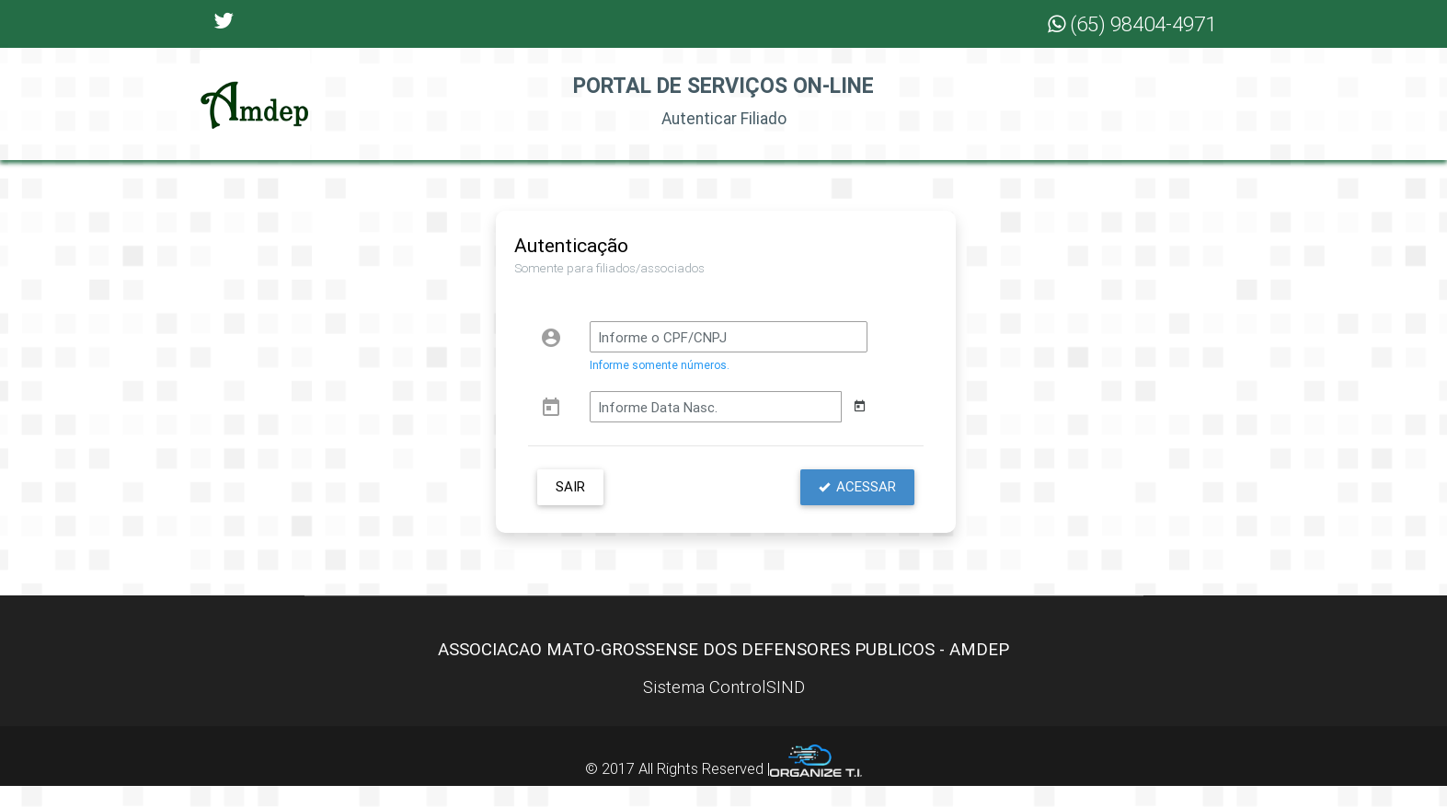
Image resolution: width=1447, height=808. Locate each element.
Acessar (857, 508)
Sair (570, 508)
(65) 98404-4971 (1132, 24)
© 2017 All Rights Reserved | (723, 790)
